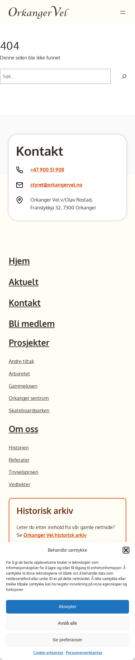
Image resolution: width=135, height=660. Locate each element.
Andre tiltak (21, 361)
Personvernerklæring (84, 652)
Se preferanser (67, 639)
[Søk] (124, 76)
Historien (19, 447)
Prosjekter (29, 342)
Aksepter (67, 606)
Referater (19, 460)
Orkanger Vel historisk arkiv (55, 535)
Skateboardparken (29, 410)
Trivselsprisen (23, 472)
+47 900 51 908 (47, 169)
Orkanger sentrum (29, 398)
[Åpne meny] (122, 12)
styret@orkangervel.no (56, 184)
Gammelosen (23, 386)
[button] (126, 550)
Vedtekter (19, 484)
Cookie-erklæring (48, 652)
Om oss (23, 428)
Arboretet (19, 373)
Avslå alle (67, 623)
